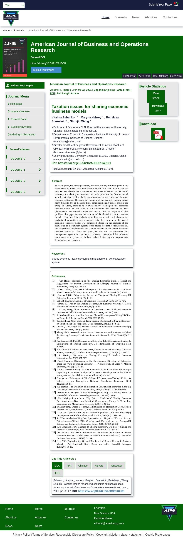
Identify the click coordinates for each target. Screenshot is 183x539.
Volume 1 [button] (18, 169)
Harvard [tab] (99, 465)
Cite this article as (104, 89)
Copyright (102, 534)
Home (105, 17)
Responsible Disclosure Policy (75, 534)
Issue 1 (67, 89)
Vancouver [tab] (116, 465)
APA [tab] (69, 465)
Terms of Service (43, 534)
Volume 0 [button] (18, 158)
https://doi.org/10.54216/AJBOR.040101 (84, 163)
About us (151, 17)
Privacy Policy (21, 534)
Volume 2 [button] (18, 180)
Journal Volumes (20, 149)
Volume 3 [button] (18, 192)
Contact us (170, 17)
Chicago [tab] (83, 465)
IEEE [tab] (57, 473)
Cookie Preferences (157, 534)
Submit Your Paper (161, 4)
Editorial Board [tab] (17, 119)
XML (119, 89)
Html (128, 89)
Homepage (15, 103)
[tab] (25, 158)
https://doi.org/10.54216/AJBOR (48, 63)
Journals (121, 17)
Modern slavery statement (126, 534)
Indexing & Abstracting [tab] (21, 134)
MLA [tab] (57, 465)
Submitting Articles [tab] (19, 126)
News (136, 17)
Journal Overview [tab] (18, 111)
